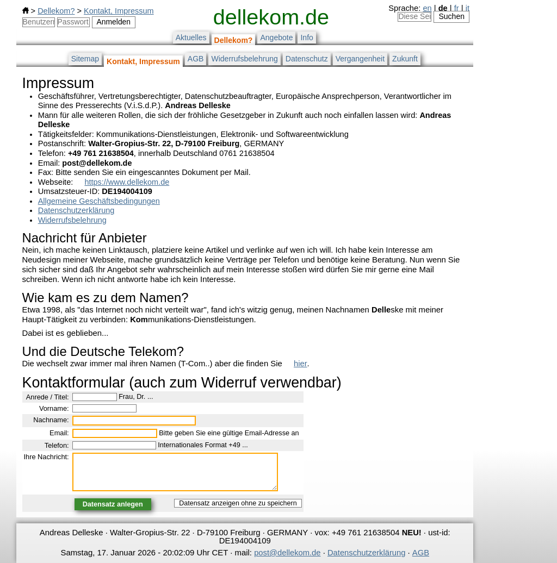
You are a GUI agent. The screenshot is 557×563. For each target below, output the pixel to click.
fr (456, 8)
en (427, 8)
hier (300, 363)
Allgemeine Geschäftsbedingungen (99, 201)
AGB (196, 58)
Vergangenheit (360, 58)
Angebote (276, 37)
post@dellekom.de (287, 552)
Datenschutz (307, 58)
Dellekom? (56, 11)
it (467, 8)
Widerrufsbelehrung (244, 58)
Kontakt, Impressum (119, 11)
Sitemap (85, 58)
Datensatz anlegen (113, 504)
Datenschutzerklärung (76, 210)
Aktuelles (191, 37)
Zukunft (405, 58)
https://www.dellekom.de (126, 182)
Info (306, 37)
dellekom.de (271, 17)
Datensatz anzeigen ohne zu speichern (237, 503)
